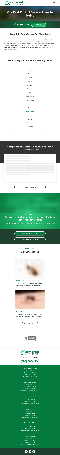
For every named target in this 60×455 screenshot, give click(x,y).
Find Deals (38, 25)
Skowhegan (30, 111)
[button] (53, 3)
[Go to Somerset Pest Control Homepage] (14, 3)
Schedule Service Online (30, 233)
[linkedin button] (26, 451)
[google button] (30, 451)
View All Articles (30, 324)
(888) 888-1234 (30, 361)
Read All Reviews (30, 187)
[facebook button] (33, 451)
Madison (30, 89)
